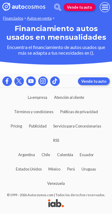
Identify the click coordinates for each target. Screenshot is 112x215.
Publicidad (38, 126)
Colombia (65, 154)
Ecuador (87, 154)
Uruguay (89, 169)
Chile (46, 154)
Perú (71, 169)
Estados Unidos (29, 169)
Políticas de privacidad (79, 111)
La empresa (37, 97)
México (54, 169)
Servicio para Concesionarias (77, 126)
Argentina (26, 154)
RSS (56, 140)
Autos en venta (39, 18)
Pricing (16, 126)
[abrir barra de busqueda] (57, 7)
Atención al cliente (69, 97)
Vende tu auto (79, 7)
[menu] (105, 7)
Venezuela (56, 183)
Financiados (13, 18)
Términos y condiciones (33, 111)
